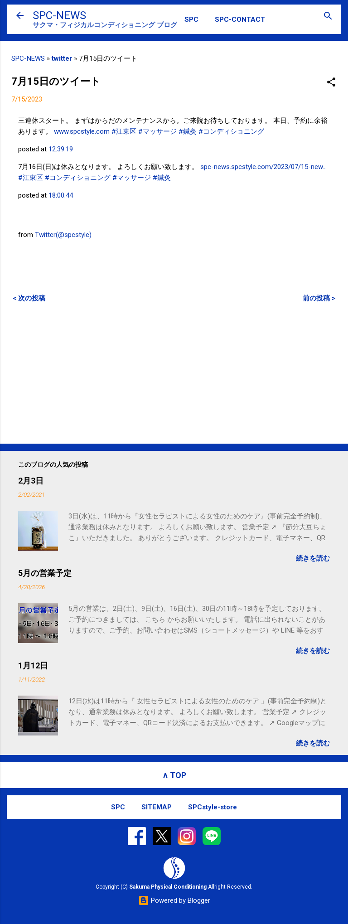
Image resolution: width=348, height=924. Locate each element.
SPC (191, 19)
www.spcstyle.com (82, 131)
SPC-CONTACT (240, 19)
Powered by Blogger (174, 900)
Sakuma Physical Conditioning (168, 887)
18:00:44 (60, 195)
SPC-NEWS (59, 15)
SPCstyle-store (212, 807)
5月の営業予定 (45, 573)
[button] (331, 83)
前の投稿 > (319, 298)
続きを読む (313, 558)
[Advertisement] (174, 373)
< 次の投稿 (29, 298)
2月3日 (31, 480)
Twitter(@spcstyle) (63, 235)
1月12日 (33, 665)
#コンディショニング (231, 131)
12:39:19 (60, 149)
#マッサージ (157, 131)
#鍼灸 (188, 131)
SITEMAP (156, 807)
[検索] (328, 17)
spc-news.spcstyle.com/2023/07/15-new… (263, 167)
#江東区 (123, 131)
